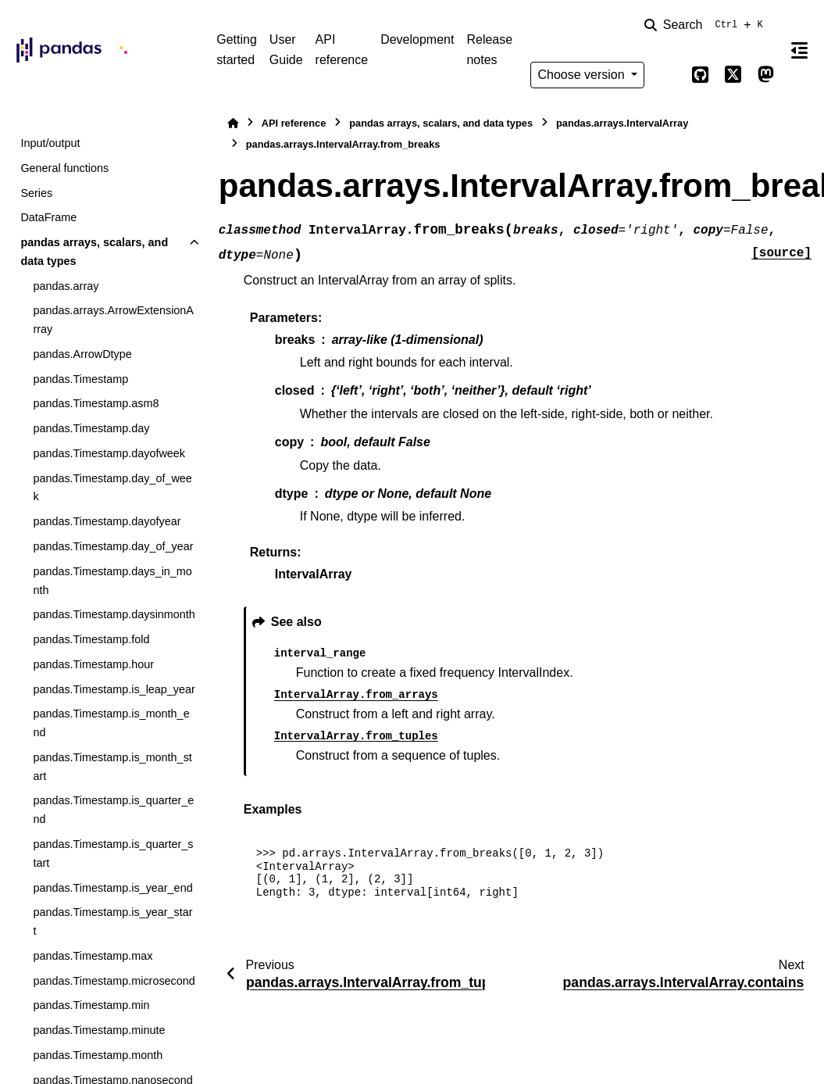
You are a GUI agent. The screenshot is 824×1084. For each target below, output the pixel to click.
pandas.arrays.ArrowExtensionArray (113, 319)
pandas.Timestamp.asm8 (96, 403)
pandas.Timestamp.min (91, 1005)
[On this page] (800, 50)
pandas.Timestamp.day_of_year (113, 546)
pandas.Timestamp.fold (91, 639)
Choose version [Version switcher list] (582, 74)
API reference (342, 49)
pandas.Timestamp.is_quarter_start (113, 853)
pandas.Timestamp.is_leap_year (113, 689)
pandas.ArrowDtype (82, 354)
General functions (64, 168)
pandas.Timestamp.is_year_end (112, 888)
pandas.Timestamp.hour (93, 664)
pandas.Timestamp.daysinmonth (113, 614)
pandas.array (65, 286)
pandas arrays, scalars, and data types (94, 251)
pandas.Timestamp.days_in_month (112, 580)
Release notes (489, 49)
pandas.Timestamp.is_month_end (111, 723)
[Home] (232, 123)
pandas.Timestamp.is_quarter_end (113, 809)
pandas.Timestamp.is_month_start (112, 766)
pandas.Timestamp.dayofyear (106, 521)
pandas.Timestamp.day (91, 428)
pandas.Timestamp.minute (99, 1030)
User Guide (286, 49)
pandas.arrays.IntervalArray (622, 123)
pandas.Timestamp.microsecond (113, 981)
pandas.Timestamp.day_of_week (112, 487)
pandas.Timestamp (80, 379)
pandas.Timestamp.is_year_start (112, 921)
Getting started (236, 49)
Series (36, 193)
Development (417, 39)
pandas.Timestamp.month (97, 1055)
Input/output (50, 143)
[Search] (707, 25)
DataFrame (48, 217)
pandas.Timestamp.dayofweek (109, 453)
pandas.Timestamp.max (92, 956)
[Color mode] (667, 75)
